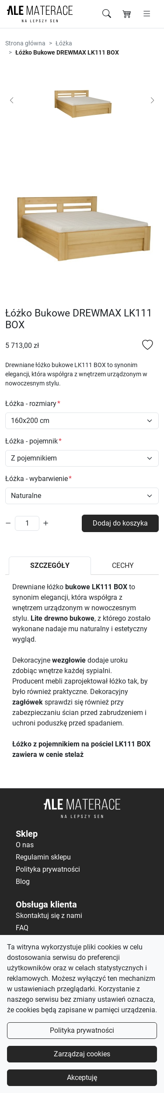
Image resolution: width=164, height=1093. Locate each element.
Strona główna (25, 43)
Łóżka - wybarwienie (36, 478)
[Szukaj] (107, 14)
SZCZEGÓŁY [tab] (50, 565)
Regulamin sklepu (43, 857)
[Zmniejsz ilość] (8, 523)
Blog (23, 881)
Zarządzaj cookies (82, 1054)
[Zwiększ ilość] (45, 523)
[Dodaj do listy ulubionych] (147, 346)
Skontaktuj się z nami (49, 915)
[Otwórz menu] (147, 14)
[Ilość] (27, 523)
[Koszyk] (127, 14)
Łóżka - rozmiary (30, 403)
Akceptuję (82, 1077)
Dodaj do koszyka (120, 523)
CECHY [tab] (123, 565)
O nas (25, 845)
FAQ (22, 928)
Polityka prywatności (82, 1030)
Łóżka (64, 43)
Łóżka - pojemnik (31, 441)
